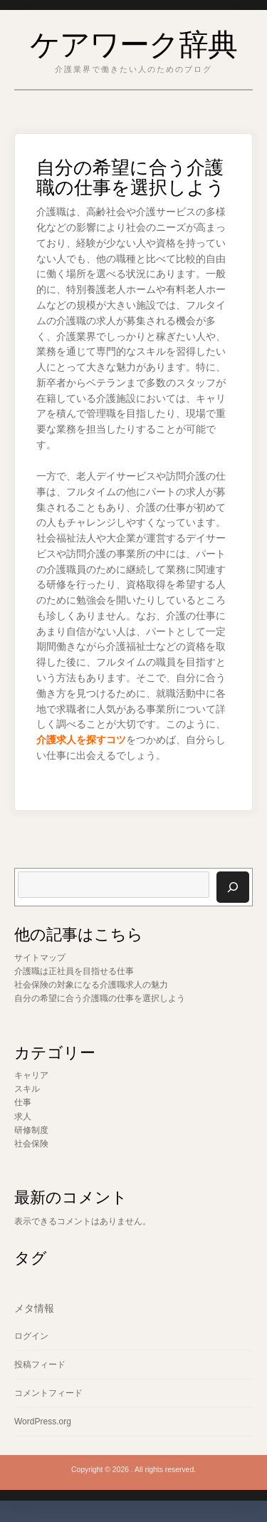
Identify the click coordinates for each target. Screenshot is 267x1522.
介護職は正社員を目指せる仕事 (74, 971)
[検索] (232, 886)
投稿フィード (40, 1365)
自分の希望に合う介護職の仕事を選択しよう (99, 998)
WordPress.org (42, 1422)
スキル (27, 1089)
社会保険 (31, 1144)
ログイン (31, 1336)
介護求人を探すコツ (81, 740)
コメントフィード (48, 1393)
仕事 (22, 1102)
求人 (22, 1117)
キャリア (31, 1075)
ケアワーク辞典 (133, 41)
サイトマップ (40, 958)
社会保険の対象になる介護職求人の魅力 (91, 985)
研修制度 (31, 1130)
